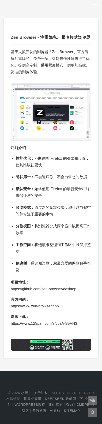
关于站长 (41, 393)
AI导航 (55, 411)
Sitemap (72, 411)
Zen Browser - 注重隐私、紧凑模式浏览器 (51, 37)
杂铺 (69, 404)
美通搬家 (39, 411)
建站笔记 (56, 404)
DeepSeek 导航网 (60, 399)
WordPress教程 (30, 404)
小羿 (24, 393)
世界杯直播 (33, 399)
